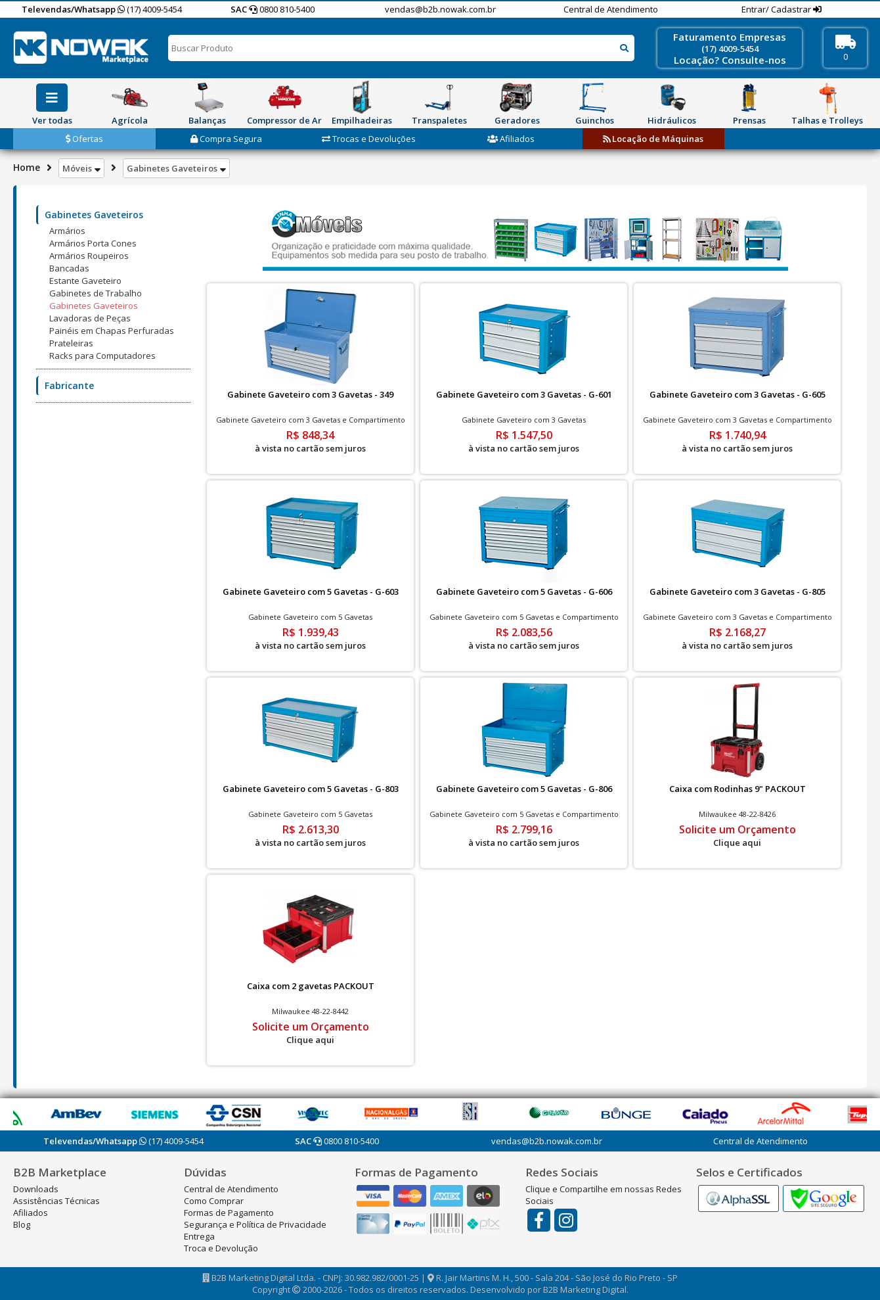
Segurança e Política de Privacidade (255, 1224)
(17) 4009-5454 (150, 9)
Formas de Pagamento (229, 1213)
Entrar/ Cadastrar (777, 9)
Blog (21, 1224)
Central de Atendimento (610, 9)
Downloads (35, 1189)
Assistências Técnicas (56, 1201)
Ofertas (84, 139)
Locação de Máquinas (653, 139)
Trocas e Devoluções (369, 139)
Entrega (199, 1236)
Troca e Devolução (221, 1248)
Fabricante (69, 385)
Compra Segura (226, 139)
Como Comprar (214, 1201)
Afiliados (511, 139)
